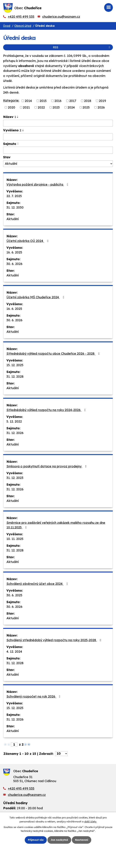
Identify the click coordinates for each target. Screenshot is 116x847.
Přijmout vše (36, 839)
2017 (72, 101)
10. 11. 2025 (14, 539)
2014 (28, 101)
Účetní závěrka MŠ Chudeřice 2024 (35, 297)
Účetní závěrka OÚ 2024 (28, 241)
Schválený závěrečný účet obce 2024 (37, 584)
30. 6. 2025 (14, 595)
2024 (71, 107)
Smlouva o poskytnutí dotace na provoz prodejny (47, 466)
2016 (58, 101)
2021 (26, 107)
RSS (82, 47)
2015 (43, 101)
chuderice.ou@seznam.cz (61, 17)
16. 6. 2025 (14, 252)
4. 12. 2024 (14, 652)
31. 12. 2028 (15, 377)
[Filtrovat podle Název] (58, 123)
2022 (41, 107)
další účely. (90, 821)
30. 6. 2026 (14, 264)
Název (9, 117)
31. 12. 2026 (15, 433)
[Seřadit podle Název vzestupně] (18, 116)
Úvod (6, 25)
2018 (87, 101)
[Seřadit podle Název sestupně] (18, 117)
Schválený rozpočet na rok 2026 (34, 696)
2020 (11, 107)
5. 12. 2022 (14, 421)
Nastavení (81, 839)
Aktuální (12, 219)
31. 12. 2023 (14, 478)
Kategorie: (11, 100)
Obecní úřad (22, 25)
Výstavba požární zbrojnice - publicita (38, 184)
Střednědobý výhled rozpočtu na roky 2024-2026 (46, 410)
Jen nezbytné (59, 839)
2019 (102, 101)
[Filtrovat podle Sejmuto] (58, 150)
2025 (86, 107)
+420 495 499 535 (21, 17)
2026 (101, 107)
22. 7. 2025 (14, 196)
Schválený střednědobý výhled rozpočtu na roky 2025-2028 (54, 640)
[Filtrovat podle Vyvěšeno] (58, 136)
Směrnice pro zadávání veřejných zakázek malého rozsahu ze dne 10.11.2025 (55, 525)
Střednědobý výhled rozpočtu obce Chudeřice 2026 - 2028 (53, 354)
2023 (56, 107)
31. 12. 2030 (15, 207)
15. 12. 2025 (14, 365)
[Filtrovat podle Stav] (58, 163)
